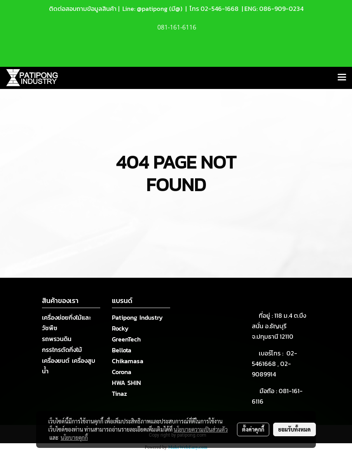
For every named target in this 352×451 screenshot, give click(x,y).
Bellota (121, 350)
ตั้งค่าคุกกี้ (253, 429)
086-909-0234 (281, 8)
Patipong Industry (137, 317)
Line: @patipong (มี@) (151, 8)
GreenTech (126, 339)
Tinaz (119, 393)
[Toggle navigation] (341, 77)
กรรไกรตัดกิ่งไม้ (62, 349)
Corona (121, 371)
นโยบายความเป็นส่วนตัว (201, 429)
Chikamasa (127, 361)
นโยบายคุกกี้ (74, 437)
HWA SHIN (126, 382)
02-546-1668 (219, 8)
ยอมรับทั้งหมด (294, 429)
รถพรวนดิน (56, 338)
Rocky (120, 328)
